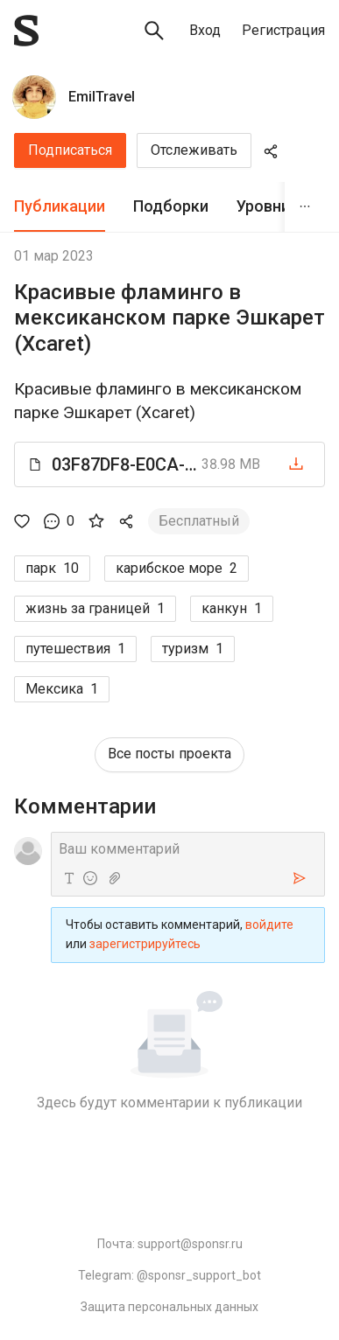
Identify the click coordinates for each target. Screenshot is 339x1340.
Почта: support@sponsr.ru (170, 1244)
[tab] (59, 207)
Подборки (170, 206)
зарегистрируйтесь (145, 944)
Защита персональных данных (169, 1307)
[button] (169, 464)
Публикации (59, 206)
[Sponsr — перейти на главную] (26, 30)
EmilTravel (101, 96)
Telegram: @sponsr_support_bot (169, 1275)
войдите (269, 925)
